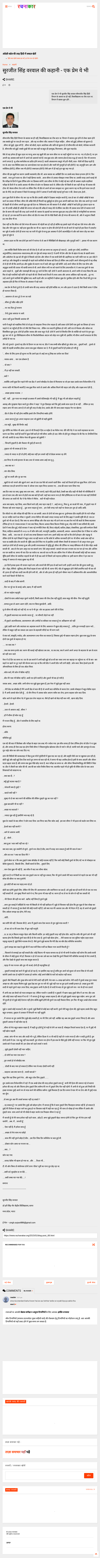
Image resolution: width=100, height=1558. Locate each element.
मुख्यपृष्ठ (49, 1282)
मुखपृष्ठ (8, 1543)
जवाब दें (13, 1304)
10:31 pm (19, 1297)
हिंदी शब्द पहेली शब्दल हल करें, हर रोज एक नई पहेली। (23, 58)
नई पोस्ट (8, 1282)
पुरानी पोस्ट (91, 1282)
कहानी (14, 65)
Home (5, 65)
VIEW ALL (90, 1489)
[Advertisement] (50, 30)
